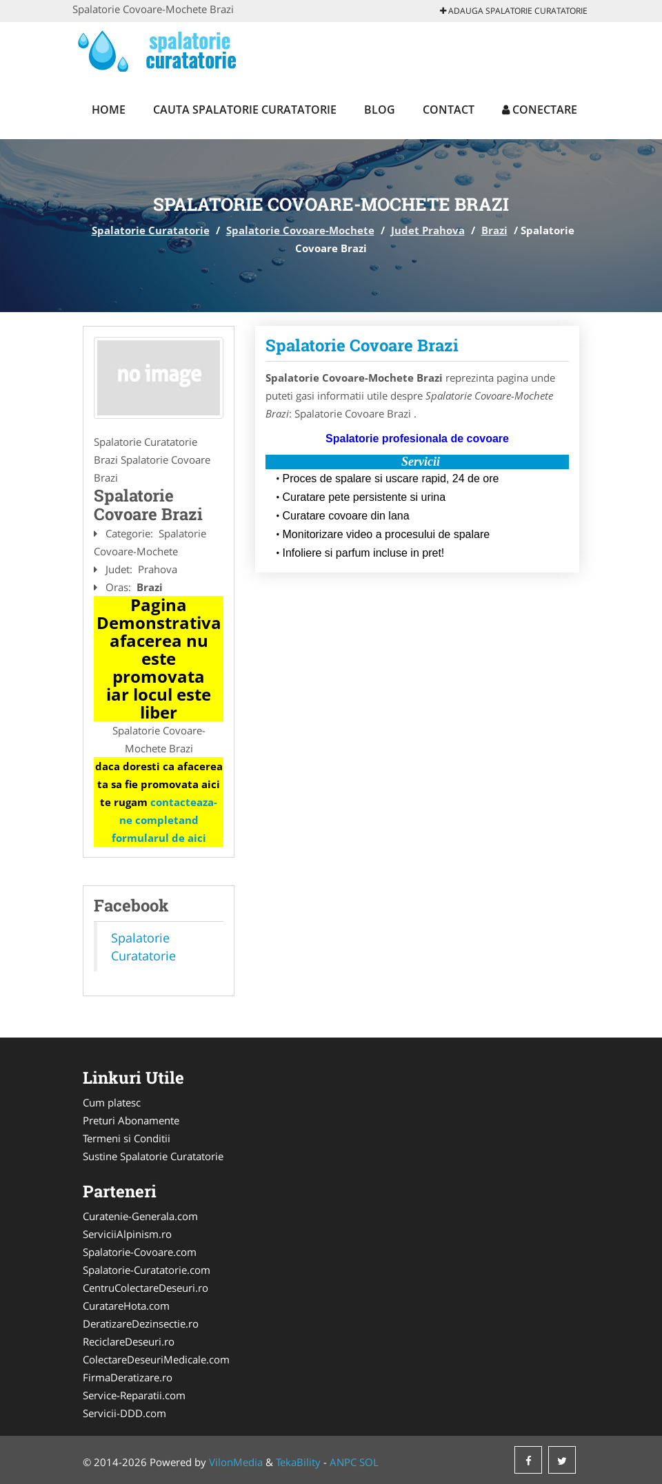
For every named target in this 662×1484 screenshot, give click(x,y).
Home (109, 109)
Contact (448, 109)
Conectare (539, 109)
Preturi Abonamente (131, 1120)
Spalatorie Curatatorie (151, 230)
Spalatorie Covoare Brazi (362, 345)
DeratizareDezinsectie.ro (141, 1323)
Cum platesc (112, 1102)
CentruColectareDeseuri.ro (145, 1288)
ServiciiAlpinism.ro (127, 1234)
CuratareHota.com (126, 1305)
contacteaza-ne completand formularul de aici (165, 820)
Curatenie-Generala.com (140, 1216)
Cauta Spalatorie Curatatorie (245, 109)
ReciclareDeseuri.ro (128, 1341)
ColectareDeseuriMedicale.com (156, 1359)
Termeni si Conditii (126, 1138)
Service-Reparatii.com (134, 1395)
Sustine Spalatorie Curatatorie (153, 1156)
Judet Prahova (428, 230)
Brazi (494, 230)
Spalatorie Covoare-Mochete (300, 230)
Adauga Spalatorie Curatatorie (514, 11)
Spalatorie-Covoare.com (140, 1252)
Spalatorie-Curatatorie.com (146, 1270)
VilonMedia (236, 1462)
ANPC (343, 1462)
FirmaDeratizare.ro (127, 1377)
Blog (379, 109)
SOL (369, 1462)
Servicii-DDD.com (124, 1413)
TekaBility (298, 1462)
